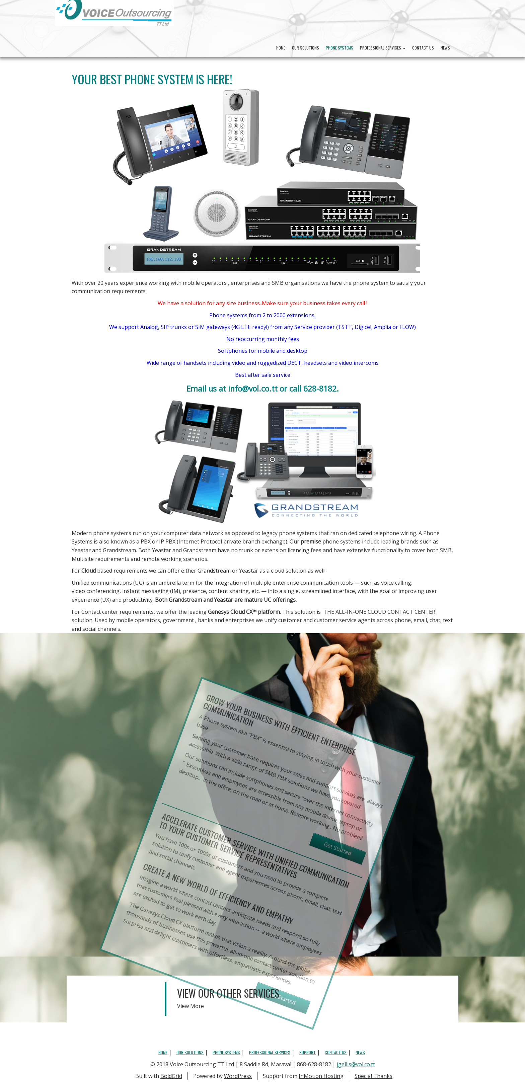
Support (307, 1052)
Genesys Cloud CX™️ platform (244, 611)
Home (280, 48)
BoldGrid (171, 1076)
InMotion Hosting (321, 1076)
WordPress (238, 1076)
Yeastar (81, 550)
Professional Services (382, 48)
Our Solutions (305, 48)
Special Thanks (373, 1076)
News (445, 48)
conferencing (103, 591)
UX (105, 599)
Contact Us (423, 48)
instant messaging (145, 591)
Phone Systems (339, 48)
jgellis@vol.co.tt (356, 1064)
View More (190, 1006)
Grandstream (119, 550)
